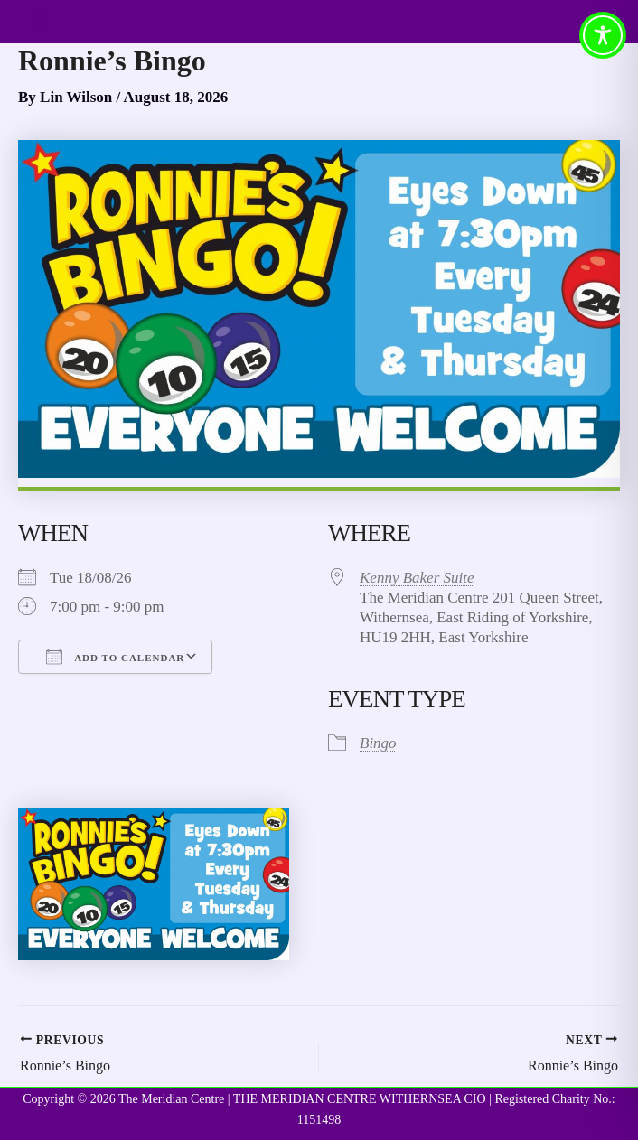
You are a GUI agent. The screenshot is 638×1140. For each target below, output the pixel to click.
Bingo (378, 743)
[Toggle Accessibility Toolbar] (602, 35)
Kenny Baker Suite (417, 577)
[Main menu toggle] (39, 21)
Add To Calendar (115, 657)
